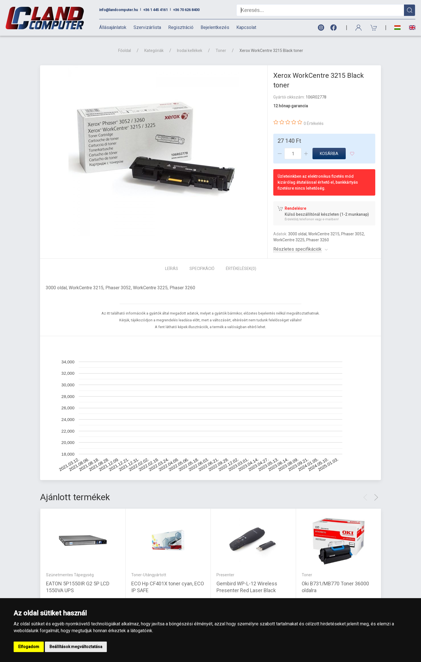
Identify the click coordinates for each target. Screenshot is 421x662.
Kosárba (329, 153)
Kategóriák (154, 50)
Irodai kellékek (189, 50)
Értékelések (241, 268)
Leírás (171, 268)
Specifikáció (201, 268)
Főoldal (124, 50)
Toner (221, 50)
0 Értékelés (314, 123)
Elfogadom (28, 646)
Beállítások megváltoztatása (75, 646)
